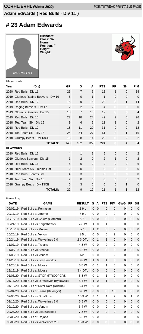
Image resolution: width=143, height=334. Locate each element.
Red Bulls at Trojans (34, 244)
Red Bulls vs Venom (34, 255)
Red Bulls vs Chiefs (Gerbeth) (41, 218)
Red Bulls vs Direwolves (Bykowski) (45, 280)
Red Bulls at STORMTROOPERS (43, 275)
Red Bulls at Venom (34, 234)
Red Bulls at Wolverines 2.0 (39, 239)
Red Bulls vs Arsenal (35, 249)
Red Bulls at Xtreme (34, 213)
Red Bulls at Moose (34, 265)
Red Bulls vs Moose (34, 229)
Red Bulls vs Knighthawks (38, 224)
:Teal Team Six (25, 169)
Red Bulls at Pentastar (36, 208)
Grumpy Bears (25, 138)
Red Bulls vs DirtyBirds (36, 296)
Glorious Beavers (26, 112)
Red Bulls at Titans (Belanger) (41, 291)
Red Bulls (21, 91)
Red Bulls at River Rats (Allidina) (43, 286)
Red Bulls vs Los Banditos (38, 260)
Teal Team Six (24, 122)
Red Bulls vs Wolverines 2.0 (39, 322)
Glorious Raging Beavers (32, 96)
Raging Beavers (26, 107)
